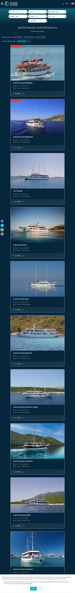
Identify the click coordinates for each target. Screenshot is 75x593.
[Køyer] (18, 16)
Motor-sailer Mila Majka (59, 304)
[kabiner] (56, 12)
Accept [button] (33, 588)
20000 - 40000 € (29, 37)
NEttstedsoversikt (37, 518)
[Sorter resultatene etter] (23, 41)
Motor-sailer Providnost (8, 409)
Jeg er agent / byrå (44, 544)
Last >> (50, 470)
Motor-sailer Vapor (11, 234)
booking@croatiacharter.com (10, 560)
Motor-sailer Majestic (61, 96)
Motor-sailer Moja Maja (62, 234)
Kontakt (69, 513)
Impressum (48, 513)
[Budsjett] (37, 21)
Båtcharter (7, 513)
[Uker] (37, 12)
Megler (16, 513)
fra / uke (9, 73)
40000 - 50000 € (41, 37)
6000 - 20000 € (17, 37)
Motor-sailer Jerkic (35, 303)
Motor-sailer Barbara (12, 62)
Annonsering (37, 513)
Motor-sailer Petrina (36, 338)
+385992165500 (9, 552)
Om (56, 513)
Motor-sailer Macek (35, 234)
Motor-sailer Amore (60, 129)
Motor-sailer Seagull (12, 372)
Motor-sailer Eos (59, 165)
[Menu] (2, 4)
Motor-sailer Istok (11, 268)
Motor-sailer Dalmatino (33, 444)
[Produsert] (56, 16)
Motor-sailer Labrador (37, 372)
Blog (62, 513)
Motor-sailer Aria (35, 96)
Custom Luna (8, 198)
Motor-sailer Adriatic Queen (12, 130)
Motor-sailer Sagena (36, 268)
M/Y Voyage (56, 62)
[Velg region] (37, 16)
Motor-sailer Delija (11, 303)
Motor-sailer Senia (11, 339)
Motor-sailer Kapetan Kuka (61, 268)
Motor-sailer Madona (61, 408)
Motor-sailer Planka (12, 443)
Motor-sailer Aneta (35, 408)
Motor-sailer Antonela (37, 198)
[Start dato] (18, 12)
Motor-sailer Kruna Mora (60, 373)
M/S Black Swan (9, 96)
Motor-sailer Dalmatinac (57, 444)
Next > (44, 470)
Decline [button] (41, 588)
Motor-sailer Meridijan (37, 62)
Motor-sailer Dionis (35, 165)
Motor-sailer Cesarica (37, 129)
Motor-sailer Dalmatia (13, 165)
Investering (25, 513)
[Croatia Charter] (11, 4)
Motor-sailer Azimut (60, 198)
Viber (2, 557)
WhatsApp (4, 554)
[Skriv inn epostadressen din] (46, 539)
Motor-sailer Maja (59, 338)
